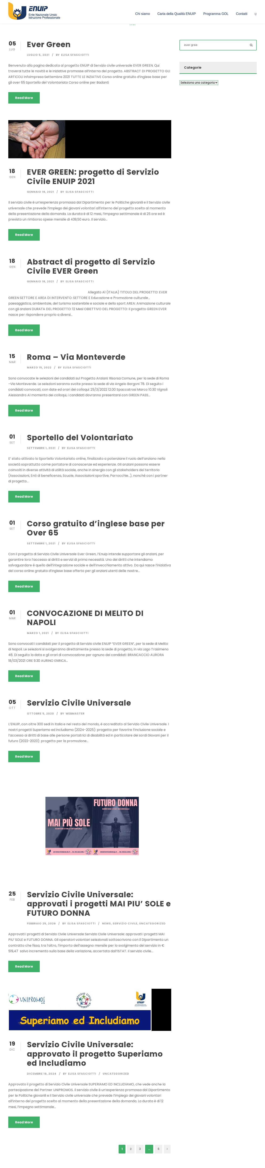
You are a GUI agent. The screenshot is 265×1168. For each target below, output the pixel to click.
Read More (24, 98)
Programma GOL (216, 14)
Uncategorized (152, 923)
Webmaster (75, 714)
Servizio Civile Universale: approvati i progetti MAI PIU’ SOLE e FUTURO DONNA (99, 903)
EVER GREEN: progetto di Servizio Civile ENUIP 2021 (93, 177)
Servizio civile (125, 923)
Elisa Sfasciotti (75, 55)
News (106, 923)
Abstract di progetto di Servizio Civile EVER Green (91, 266)
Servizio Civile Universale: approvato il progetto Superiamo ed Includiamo (95, 1053)
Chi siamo (142, 14)
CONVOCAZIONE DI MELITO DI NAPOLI (85, 618)
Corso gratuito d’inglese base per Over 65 (96, 528)
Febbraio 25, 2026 (41, 923)
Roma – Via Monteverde (76, 357)
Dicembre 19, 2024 (42, 1074)
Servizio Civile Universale (79, 702)
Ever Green (49, 44)
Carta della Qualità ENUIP (176, 14)
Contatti (241, 14)
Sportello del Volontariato (80, 437)
